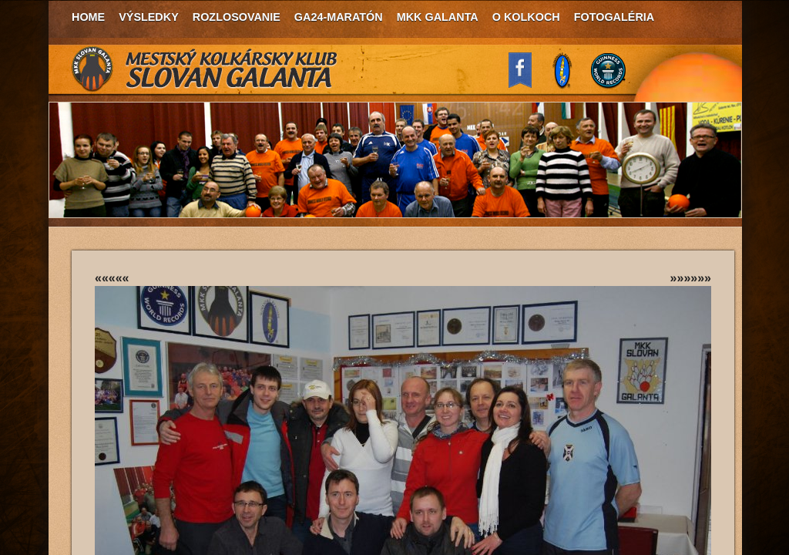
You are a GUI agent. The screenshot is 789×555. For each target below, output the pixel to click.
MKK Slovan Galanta (205, 69)
